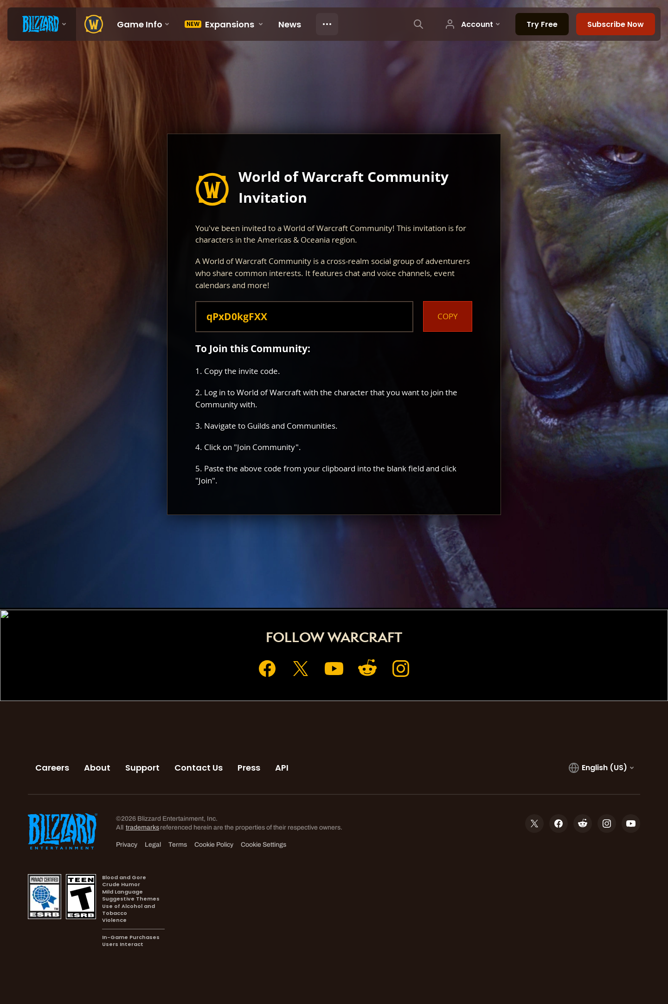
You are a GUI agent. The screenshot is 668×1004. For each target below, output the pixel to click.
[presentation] (41, 24)
